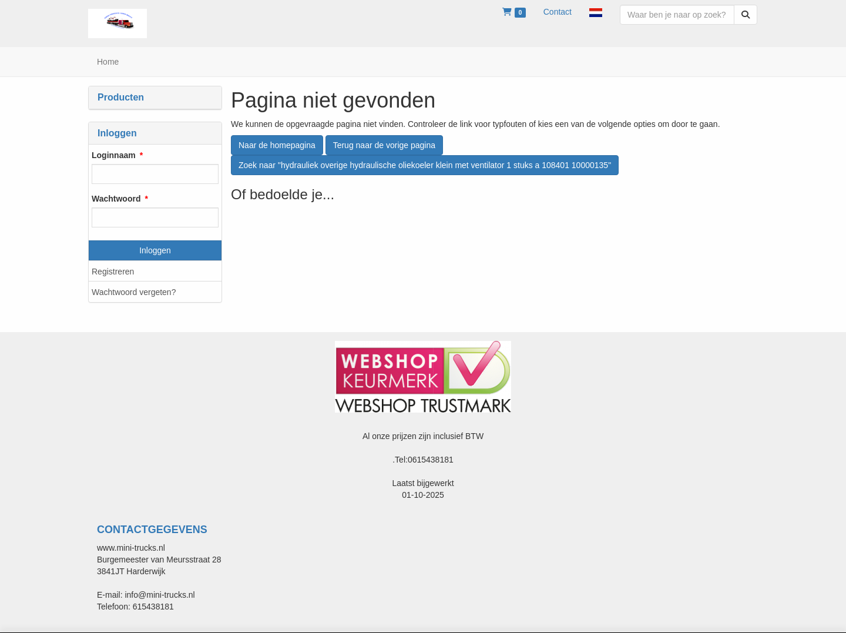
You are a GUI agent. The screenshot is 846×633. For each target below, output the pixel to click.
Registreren (113, 271)
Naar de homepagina (277, 145)
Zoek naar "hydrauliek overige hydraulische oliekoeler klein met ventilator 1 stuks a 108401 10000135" (425, 165)
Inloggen (155, 250)
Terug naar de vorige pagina (384, 145)
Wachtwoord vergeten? (134, 292)
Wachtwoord (116, 198)
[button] (595, 12)
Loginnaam (114, 155)
